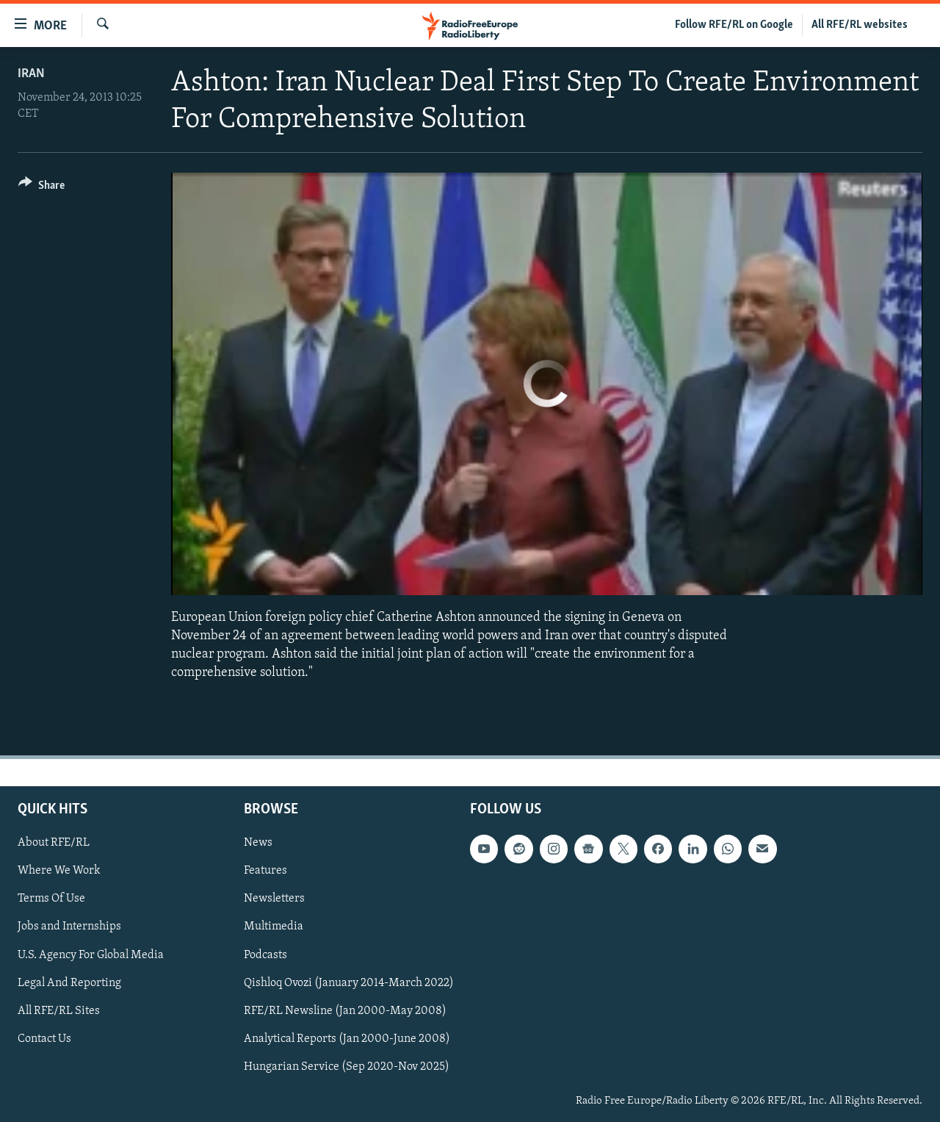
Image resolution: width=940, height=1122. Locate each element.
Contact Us (44, 1038)
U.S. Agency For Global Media (91, 954)
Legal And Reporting (69, 982)
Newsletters (274, 899)
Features (265, 871)
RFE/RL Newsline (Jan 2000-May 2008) (345, 1010)
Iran (31, 74)
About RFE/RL (54, 843)
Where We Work (59, 871)
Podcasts (265, 954)
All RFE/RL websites (859, 25)
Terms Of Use (51, 899)
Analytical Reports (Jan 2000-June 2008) (347, 1038)
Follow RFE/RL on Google (734, 25)
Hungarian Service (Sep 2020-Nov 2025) (346, 1066)
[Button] (41, 188)
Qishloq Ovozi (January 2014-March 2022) (349, 982)
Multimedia (273, 926)
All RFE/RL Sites (59, 1010)
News (258, 843)
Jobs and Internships (69, 926)
